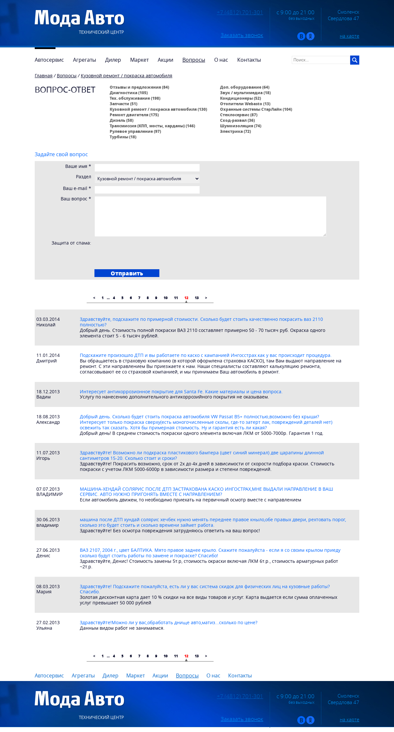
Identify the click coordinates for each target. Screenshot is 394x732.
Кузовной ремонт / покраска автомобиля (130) (158, 109)
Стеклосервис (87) (238, 115)
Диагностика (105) (129, 92)
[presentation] (145, 253)
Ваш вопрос (76, 199)
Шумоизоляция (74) (240, 126)
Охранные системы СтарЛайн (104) (256, 109)
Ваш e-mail (77, 188)
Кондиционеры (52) (240, 98)
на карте (349, 35)
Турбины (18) (123, 137)
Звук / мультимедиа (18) (245, 92)
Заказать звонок (242, 35)
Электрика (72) (235, 131)
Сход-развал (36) (237, 120)
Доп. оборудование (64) (244, 87)
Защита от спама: (71, 243)
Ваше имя (78, 166)
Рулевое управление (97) (135, 131)
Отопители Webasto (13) (245, 104)
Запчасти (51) (123, 104)
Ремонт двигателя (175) (134, 115)
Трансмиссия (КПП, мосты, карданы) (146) (152, 126)
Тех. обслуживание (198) (135, 98)
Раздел (83, 177)
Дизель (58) (121, 120)
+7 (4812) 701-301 (240, 12)
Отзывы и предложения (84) (139, 87)
